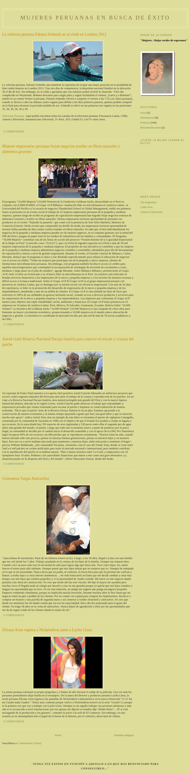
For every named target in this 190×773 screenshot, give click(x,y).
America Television (151, 212)
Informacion (147, 117)
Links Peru (146, 207)
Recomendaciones (150, 127)
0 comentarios (13, 131)
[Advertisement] (157, 288)
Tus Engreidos (148, 202)
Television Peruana (13, 115)
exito (143, 112)
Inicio (58, 735)
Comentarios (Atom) (29, 743)
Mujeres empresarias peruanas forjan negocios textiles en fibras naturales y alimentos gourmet (61, 149)
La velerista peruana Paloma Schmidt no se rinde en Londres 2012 (54, 34)
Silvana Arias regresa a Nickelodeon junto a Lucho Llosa (47, 630)
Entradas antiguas (124, 735)
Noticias (145, 122)
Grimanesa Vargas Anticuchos (25, 478)
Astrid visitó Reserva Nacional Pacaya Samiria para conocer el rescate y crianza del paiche (68, 342)
